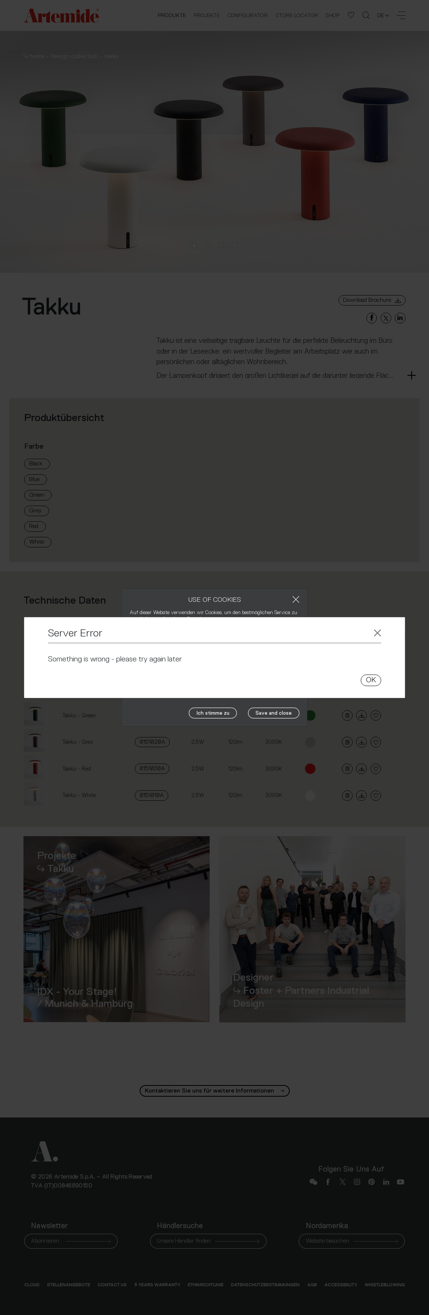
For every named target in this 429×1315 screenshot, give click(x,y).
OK (371, 680)
